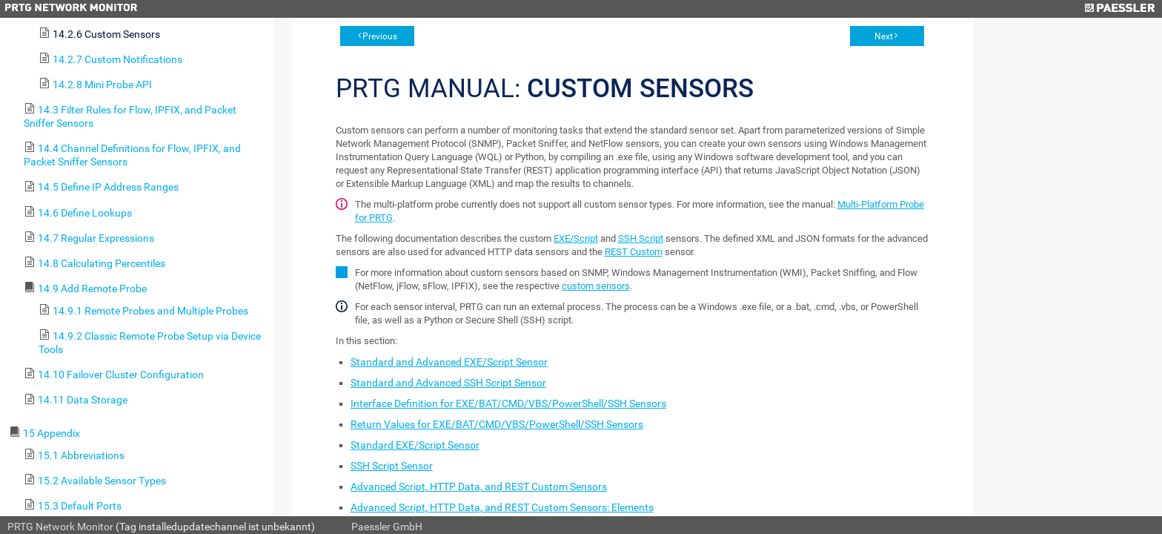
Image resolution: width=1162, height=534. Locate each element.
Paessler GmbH (386, 527)
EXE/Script (576, 238)
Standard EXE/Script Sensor (415, 445)
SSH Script (640, 238)
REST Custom (634, 251)
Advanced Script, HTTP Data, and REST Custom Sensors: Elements (502, 507)
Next (883, 36)
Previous (379, 36)
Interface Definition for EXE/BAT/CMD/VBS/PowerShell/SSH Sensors (508, 403)
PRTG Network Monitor (60, 527)
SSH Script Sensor (392, 466)
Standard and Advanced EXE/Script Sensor (449, 362)
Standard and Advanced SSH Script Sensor (448, 383)
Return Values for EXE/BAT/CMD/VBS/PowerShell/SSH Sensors (497, 424)
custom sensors (596, 285)
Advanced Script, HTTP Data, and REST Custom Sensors (479, 486)
